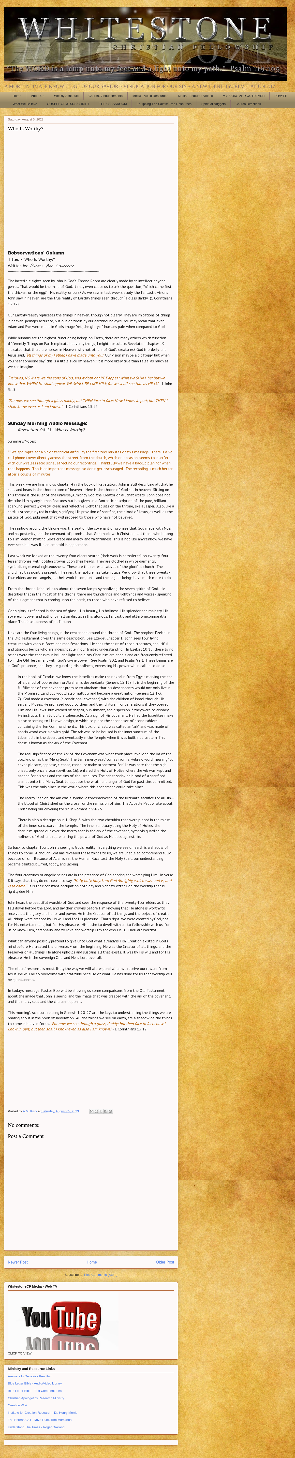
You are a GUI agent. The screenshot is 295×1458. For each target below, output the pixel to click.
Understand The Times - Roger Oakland (36, 1427)
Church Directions (248, 104)
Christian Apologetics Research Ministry (36, 1398)
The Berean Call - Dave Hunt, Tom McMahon (40, 1420)
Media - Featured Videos (195, 96)
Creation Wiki (17, 1405)
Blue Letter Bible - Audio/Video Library (35, 1383)
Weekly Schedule (66, 96)
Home (17, 96)
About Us (37, 96)
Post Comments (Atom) (100, 1275)
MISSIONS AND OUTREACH (244, 96)
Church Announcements (105, 96)
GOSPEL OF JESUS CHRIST (68, 104)
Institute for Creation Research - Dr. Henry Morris (42, 1412)
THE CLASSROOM (113, 104)
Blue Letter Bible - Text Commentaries (35, 1391)
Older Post (165, 1262)
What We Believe (25, 104)
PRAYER (281, 96)
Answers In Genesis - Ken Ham (30, 1376)
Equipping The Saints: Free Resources (164, 104)
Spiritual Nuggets (213, 104)
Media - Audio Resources (150, 96)
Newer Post (18, 1262)
